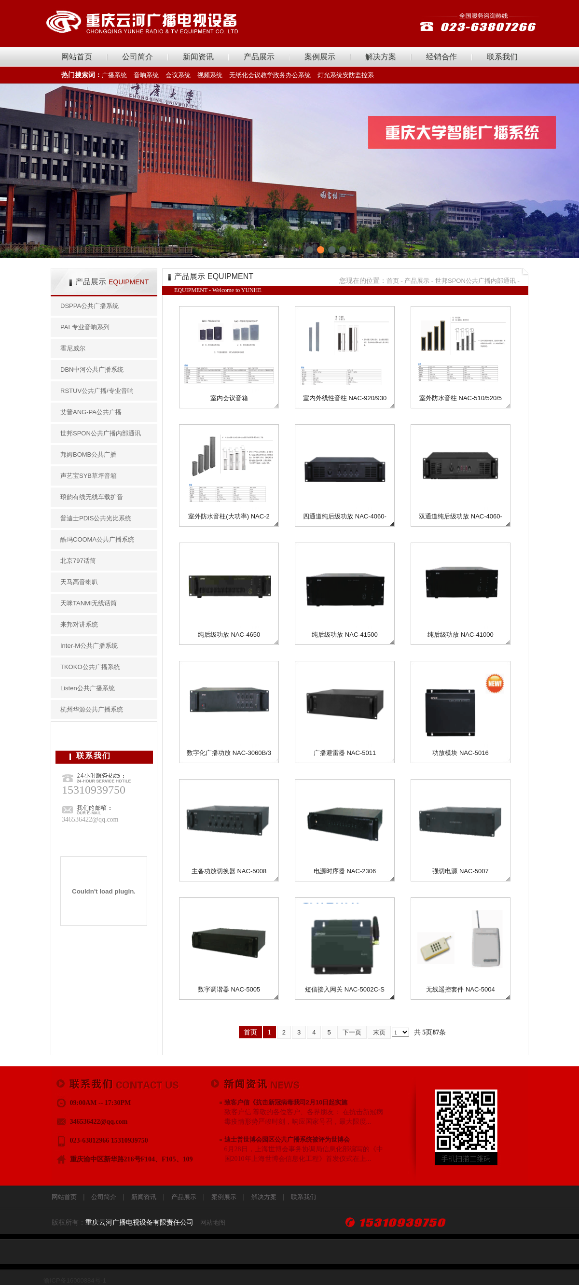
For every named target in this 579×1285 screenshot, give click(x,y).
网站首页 (76, 57)
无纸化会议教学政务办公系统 (270, 75)
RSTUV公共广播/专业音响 (97, 390)
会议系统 (178, 75)
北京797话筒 (78, 560)
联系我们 (502, 57)
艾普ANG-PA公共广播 (91, 412)
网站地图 (212, 1222)
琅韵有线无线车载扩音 (91, 497)
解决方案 (380, 57)
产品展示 (259, 57)
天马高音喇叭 (79, 582)
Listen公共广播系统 (87, 688)
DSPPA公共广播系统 (89, 305)
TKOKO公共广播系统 (90, 666)
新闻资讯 (198, 57)
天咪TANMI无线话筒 (88, 603)
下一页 (352, 1032)
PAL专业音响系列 (85, 327)
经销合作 (441, 57)
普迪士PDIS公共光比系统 (95, 518)
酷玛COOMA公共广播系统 (97, 539)
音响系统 (146, 75)
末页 (379, 1032)
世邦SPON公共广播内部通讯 (100, 433)
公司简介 (137, 57)
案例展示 (319, 57)
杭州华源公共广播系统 (91, 709)
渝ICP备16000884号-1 (74, 1280)
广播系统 (114, 75)
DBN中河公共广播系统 (92, 369)
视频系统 (209, 75)
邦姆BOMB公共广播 (88, 454)
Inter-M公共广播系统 (89, 645)
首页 (392, 280)
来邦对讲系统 (79, 624)
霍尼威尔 (72, 348)
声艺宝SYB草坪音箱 (88, 475)
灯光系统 (330, 75)
